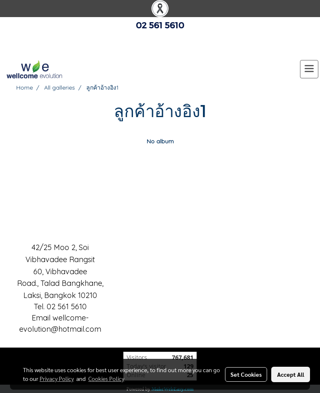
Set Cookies (246, 374)
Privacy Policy (57, 378)
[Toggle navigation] (309, 69)
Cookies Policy (106, 378)
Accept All (290, 374)
